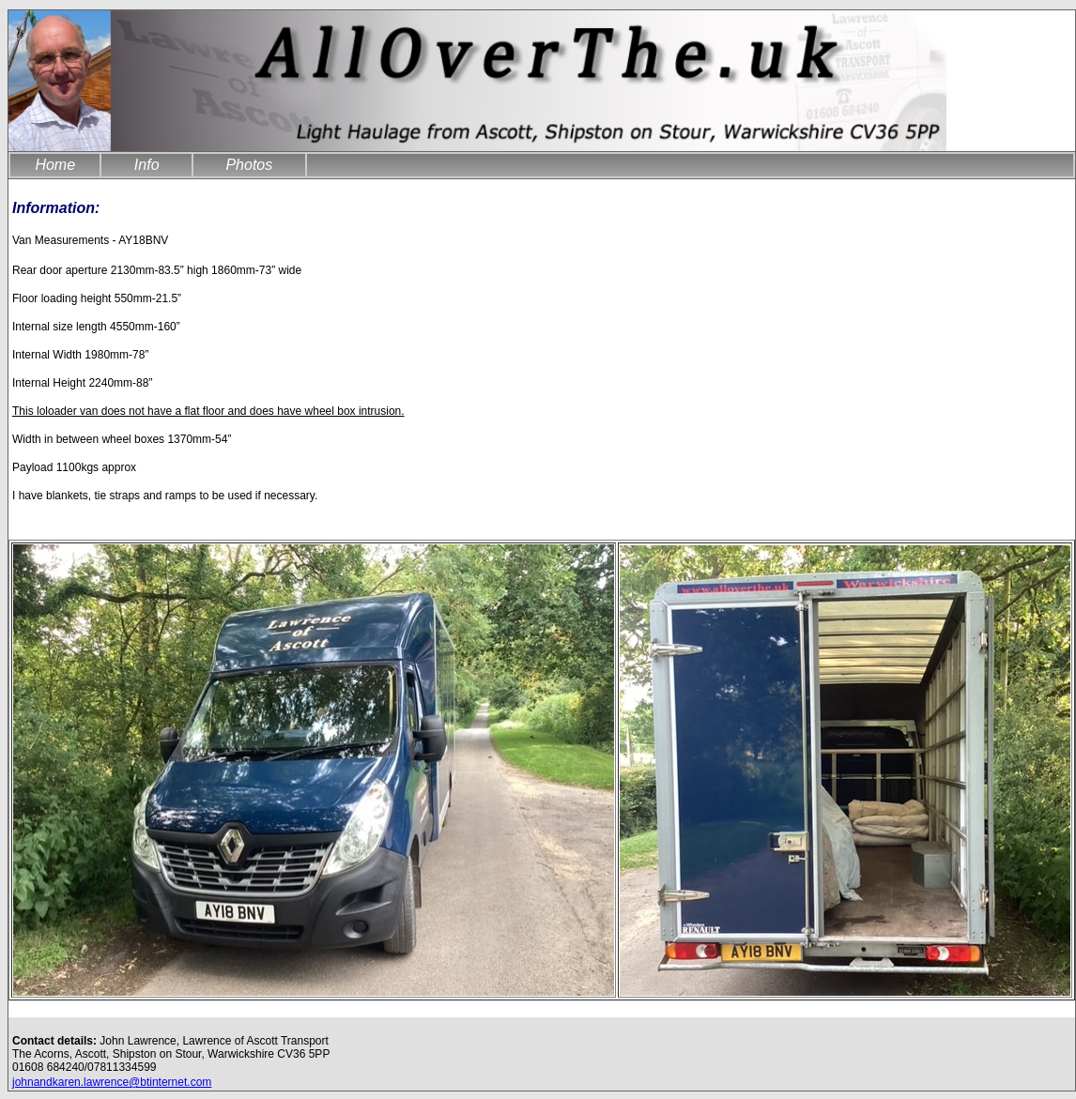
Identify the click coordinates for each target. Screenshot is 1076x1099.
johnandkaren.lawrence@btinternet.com (111, 1082)
